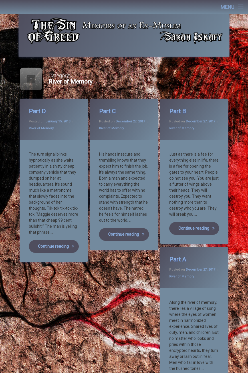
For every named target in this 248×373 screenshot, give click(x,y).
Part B (178, 112)
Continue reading (58, 246)
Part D (37, 112)
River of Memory (41, 128)
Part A (178, 260)
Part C (108, 112)
